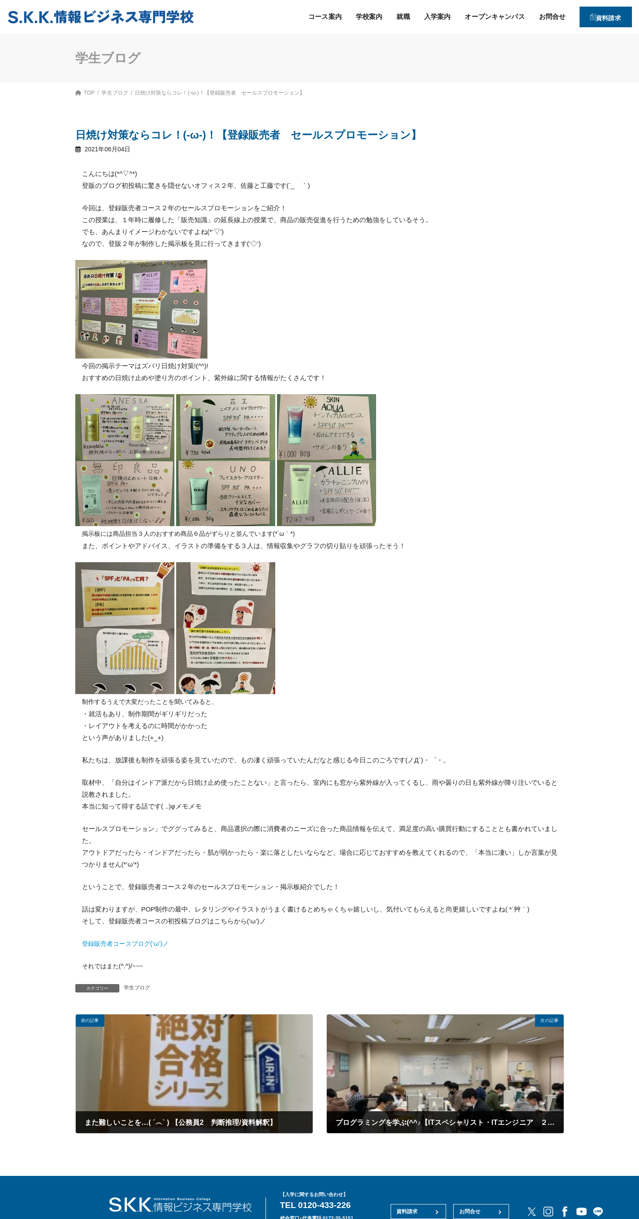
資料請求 (604, 16)
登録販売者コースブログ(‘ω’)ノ (128, 943)
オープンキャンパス (485, 16)
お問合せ (542, 16)
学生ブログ (137, 988)
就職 (393, 16)
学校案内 (359, 16)
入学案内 (427, 16)
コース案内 (315, 16)
